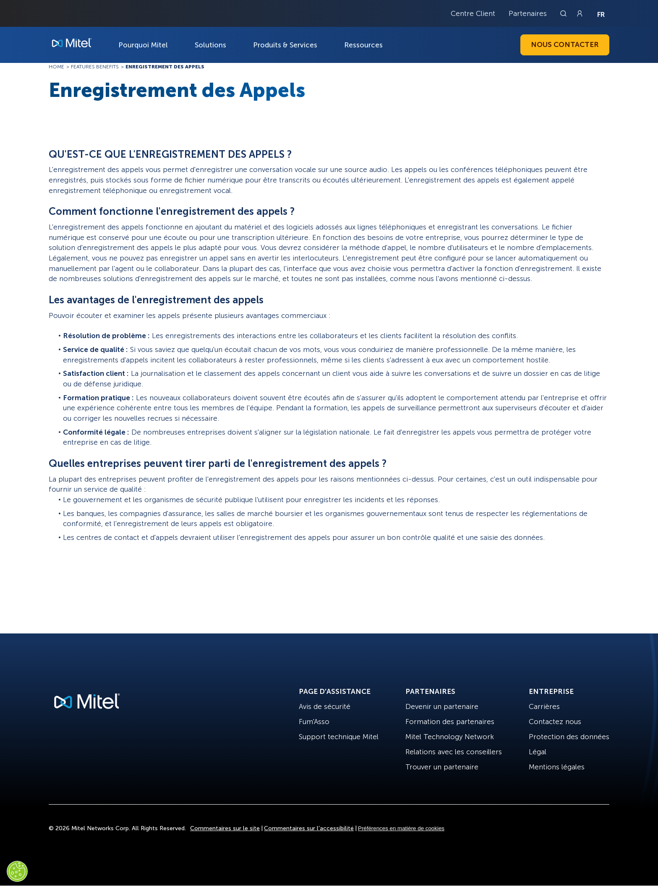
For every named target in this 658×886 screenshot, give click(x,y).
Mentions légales (557, 767)
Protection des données (569, 736)
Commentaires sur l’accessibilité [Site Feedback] (309, 828)
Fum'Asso (314, 721)
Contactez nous (555, 721)
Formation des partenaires (449, 721)
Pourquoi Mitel (143, 45)
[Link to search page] (564, 13)
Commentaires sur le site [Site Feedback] (225, 828)
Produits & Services (285, 45)
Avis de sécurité (324, 706)
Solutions (210, 45)
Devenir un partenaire (441, 706)
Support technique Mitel (339, 736)
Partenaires (528, 13)
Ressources (363, 45)
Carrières (544, 706)
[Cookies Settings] (17, 871)
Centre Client (473, 13)
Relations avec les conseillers (453, 752)
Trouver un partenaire (441, 767)
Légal (537, 752)
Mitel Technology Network (449, 736)
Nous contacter (565, 44)
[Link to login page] (579, 13)
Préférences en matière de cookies (401, 828)
